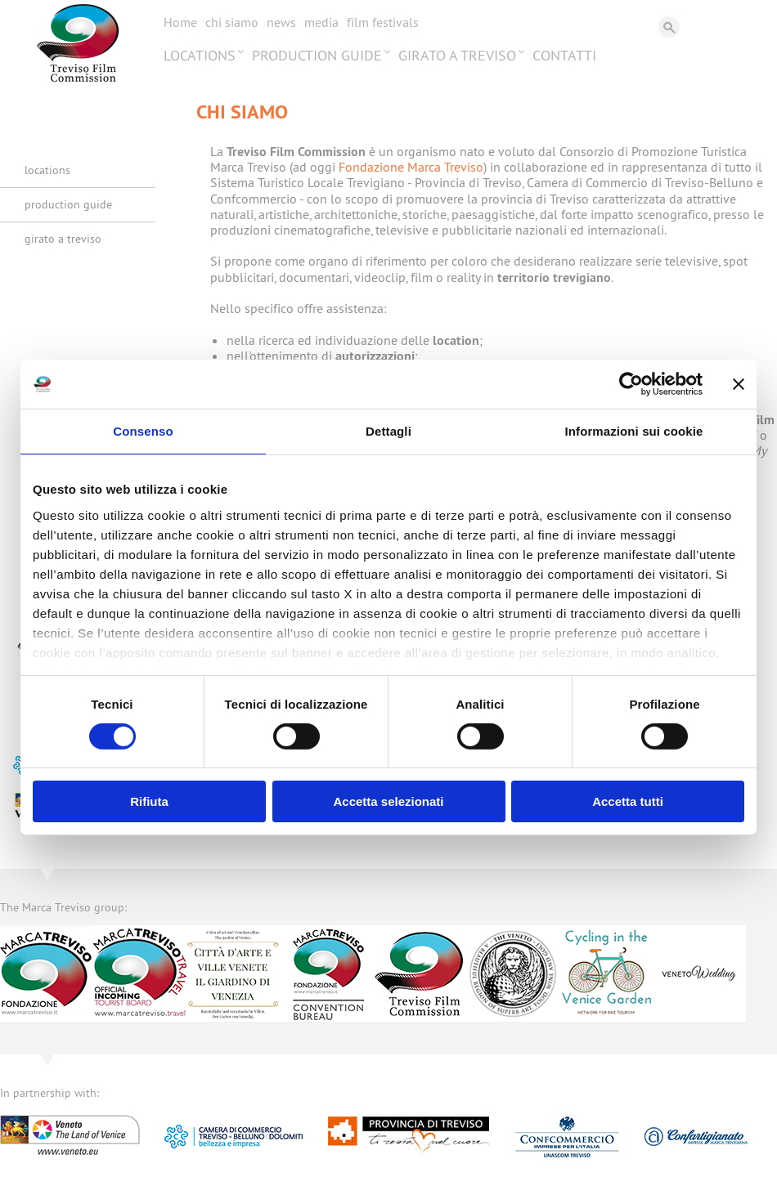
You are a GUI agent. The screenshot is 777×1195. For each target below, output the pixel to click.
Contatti (564, 55)
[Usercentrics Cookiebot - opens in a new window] (631, 384)
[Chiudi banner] (738, 384)
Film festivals (383, 22)
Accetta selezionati (388, 801)
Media (321, 22)
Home (180, 22)
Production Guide (317, 55)
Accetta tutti (627, 801)
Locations (200, 55)
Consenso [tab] (143, 431)
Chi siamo (231, 22)
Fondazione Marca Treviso (411, 167)
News (281, 22)
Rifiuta (149, 801)
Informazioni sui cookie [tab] (634, 431)
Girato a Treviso (457, 55)
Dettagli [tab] (388, 431)
